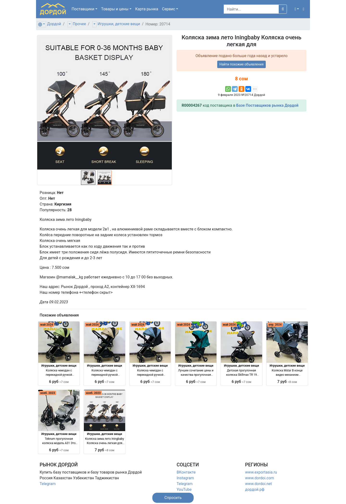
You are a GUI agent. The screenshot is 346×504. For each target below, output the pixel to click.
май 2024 (46, 324)
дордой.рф (254, 489)
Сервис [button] (168, 9)
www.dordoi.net (258, 483)
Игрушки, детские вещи (119, 24)
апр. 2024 (275, 324)
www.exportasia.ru (261, 472)
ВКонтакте (186, 472)
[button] (297, 9)
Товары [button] (115, 9)
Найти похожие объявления (241, 64)
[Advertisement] (241, 148)
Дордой (54, 24)
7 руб (287, 381)
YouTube (184, 489)
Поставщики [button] (83, 9)
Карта (146, 9)
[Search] (251, 9)
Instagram (185, 478)
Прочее (79, 24)
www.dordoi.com (259, 478)
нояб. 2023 (47, 393)
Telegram (48, 483)
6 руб (59, 381)
